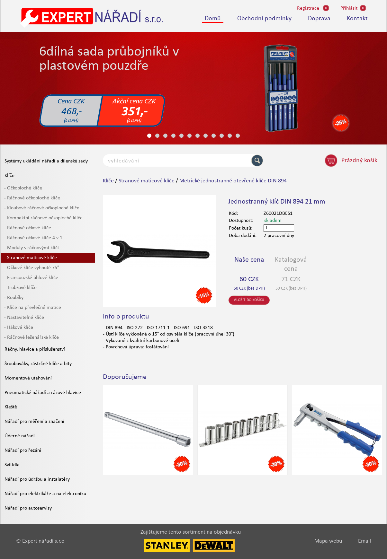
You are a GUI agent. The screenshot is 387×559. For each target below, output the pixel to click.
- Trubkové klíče (20, 287)
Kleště (10, 407)
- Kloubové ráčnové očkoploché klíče (41, 208)
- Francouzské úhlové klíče (31, 277)
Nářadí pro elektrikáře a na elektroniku (45, 493)
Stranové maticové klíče (147, 181)
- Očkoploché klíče (23, 188)
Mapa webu (328, 541)
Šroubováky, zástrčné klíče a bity (38, 363)
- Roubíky (13, 297)
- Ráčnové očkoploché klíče (32, 198)
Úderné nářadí (19, 436)
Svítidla (12, 464)
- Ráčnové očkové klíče (27, 228)
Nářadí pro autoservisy (28, 508)
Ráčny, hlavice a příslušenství (34, 349)
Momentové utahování (28, 378)
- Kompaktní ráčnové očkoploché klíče (43, 218)
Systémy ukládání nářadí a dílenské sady (46, 161)
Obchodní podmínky (264, 18)
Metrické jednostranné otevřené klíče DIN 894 (233, 181)
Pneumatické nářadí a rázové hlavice (42, 392)
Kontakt (357, 18)
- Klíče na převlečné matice (32, 307)
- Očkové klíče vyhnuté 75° (31, 267)
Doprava (319, 18)
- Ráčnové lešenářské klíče (31, 337)
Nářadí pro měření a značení (34, 421)
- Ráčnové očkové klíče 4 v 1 (33, 237)
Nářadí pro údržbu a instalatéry (37, 479)
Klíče (9, 175)
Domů (213, 18)
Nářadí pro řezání (22, 450)
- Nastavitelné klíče (24, 317)
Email (364, 541)
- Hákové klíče (18, 327)
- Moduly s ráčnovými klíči (31, 247)
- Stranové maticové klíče (30, 257)
